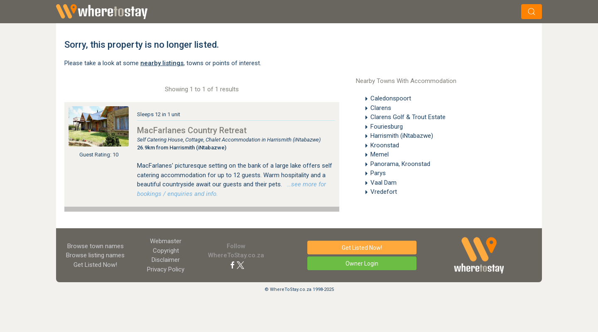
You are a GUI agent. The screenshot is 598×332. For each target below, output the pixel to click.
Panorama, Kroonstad (400, 164)
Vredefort (383, 191)
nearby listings (162, 63)
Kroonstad (384, 145)
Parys (378, 173)
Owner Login (362, 263)
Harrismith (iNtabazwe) (401, 135)
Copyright (166, 250)
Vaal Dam (383, 182)
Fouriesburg (386, 126)
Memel (379, 154)
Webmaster (165, 241)
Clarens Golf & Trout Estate (408, 117)
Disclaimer (166, 260)
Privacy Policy (165, 269)
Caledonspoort (390, 98)
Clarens (380, 108)
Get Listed (95, 265)
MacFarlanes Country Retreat (192, 130)
